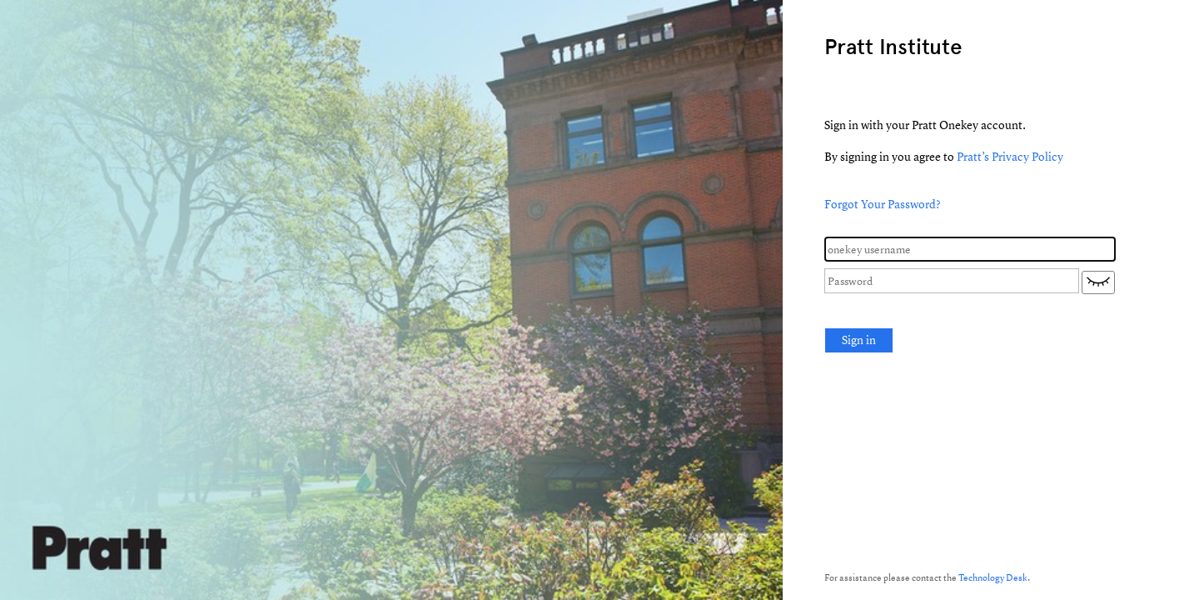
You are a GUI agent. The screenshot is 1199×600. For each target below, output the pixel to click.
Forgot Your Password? (882, 204)
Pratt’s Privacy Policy (1010, 156)
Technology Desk (992, 577)
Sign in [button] (859, 340)
